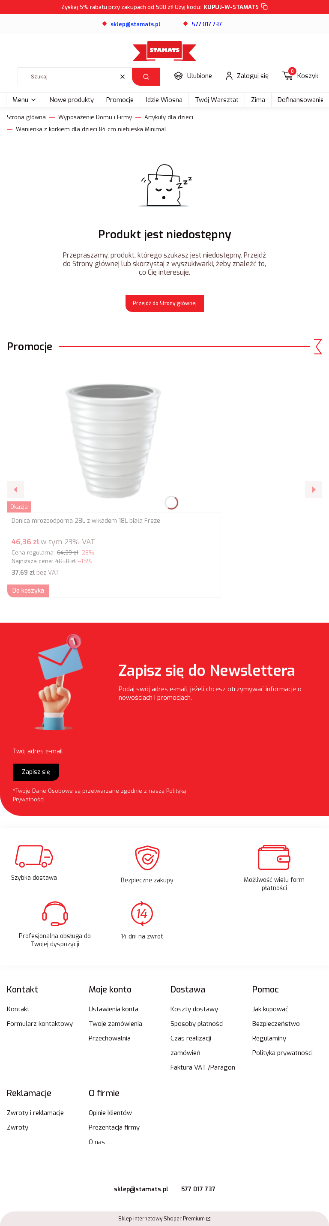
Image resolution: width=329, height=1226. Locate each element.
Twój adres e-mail (38, 751)
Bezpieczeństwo (276, 1023)
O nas (97, 1142)
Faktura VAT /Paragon (202, 1067)
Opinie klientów (110, 1113)
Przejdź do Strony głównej (165, 303)
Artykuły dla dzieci (168, 117)
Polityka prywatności (282, 1053)
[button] (146, 77)
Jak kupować (270, 1009)
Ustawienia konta (113, 1009)
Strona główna (26, 117)
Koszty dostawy (194, 1009)
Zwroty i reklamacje (35, 1113)
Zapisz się (36, 772)
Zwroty (17, 1127)
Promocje (120, 100)
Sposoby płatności (197, 1023)
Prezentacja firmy (114, 1127)
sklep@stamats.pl (141, 1189)
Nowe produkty (71, 100)
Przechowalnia (110, 1038)
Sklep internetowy (161, 1218)
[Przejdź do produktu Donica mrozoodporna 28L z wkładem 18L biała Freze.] (114, 437)
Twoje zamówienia (115, 1023)
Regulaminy (269, 1038)
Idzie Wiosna (164, 100)
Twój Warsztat (217, 100)
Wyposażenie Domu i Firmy (95, 117)
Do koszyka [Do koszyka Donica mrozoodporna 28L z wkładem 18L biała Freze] (28, 591)
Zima (258, 100)
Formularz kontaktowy (40, 1023)
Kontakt (18, 1009)
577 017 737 (198, 1189)
